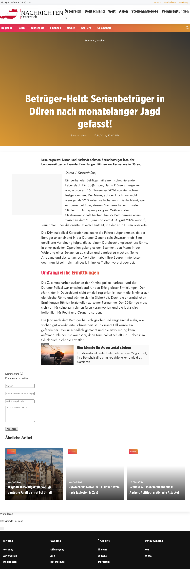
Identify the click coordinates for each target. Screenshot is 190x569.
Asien (123, 11)
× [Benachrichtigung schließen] (2, 531)
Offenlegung (57, 552)
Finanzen (55, 28)
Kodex (148, 558)
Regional (6, 28)
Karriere (86, 28)
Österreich (73, 11)
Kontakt (157, 2)
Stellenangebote (144, 11)
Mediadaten (170, 2)
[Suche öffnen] (187, 28)
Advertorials (10, 558)
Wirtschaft (37, 28)
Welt (112, 11)
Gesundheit (104, 28)
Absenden (12, 432)
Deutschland (95, 11)
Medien (71, 28)
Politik (21, 28)
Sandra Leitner (79, 135)
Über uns (102, 552)
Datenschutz (57, 564)
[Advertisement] (95, 68)
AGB (52, 558)
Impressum (103, 564)
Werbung (183, 2)
